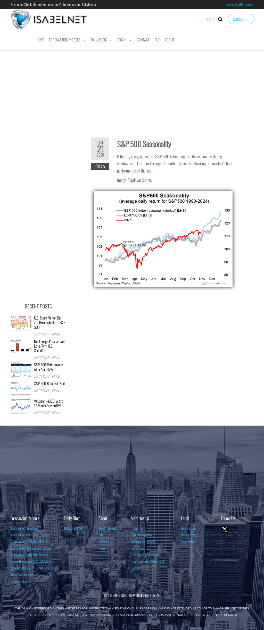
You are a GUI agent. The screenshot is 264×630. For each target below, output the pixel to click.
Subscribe (241, 19)
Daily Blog (99, 39)
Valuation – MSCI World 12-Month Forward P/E (48, 403)
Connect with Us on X (239, 4)
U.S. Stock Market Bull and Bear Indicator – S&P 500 (49, 322)
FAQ (157, 39)
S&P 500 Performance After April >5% (48, 367)
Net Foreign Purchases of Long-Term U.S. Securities (49, 345)
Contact (143, 39)
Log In (122, 39)
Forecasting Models (64, 39)
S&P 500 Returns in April (49, 383)
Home (40, 39)
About (169, 39)
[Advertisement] (132, 91)
